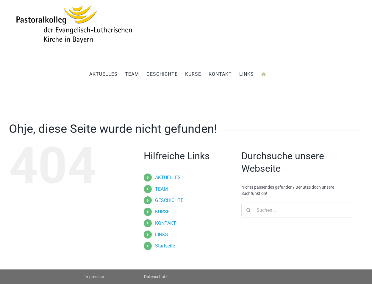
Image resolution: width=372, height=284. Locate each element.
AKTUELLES (168, 177)
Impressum (95, 276)
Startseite (165, 246)
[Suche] (248, 210)
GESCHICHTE (169, 200)
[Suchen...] (297, 210)
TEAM (161, 189)
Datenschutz (156, 276)
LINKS (161, 234)
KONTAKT (165, 223)
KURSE (162, 211)
